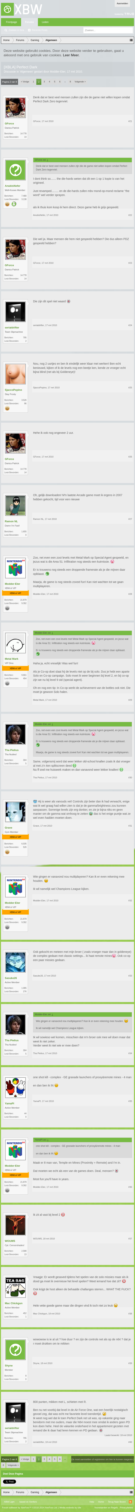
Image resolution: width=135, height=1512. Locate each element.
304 (24, 760)
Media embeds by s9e (70, 1507)
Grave (8, 827)
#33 (130, 975)
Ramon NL (11, 521)
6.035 (23, 844)
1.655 (23, 531)
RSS (130, 1501)
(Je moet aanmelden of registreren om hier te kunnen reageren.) (102, 1459)
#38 (130, 1313)
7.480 (23, 196)
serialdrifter (12, 327)
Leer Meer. (71, 55)
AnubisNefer (12, 185)
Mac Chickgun (13, 1303)
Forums (29, 22)
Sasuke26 (11, 978)
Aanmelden (122, 3)
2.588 (23, 1251)
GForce (9, 123)
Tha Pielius (12, 750)
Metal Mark (11, 658)
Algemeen (26, 71)
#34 (130, 1053)
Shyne (9, 1365)
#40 (130, 1442)
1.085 (23, 988)
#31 (130, 826)
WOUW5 (10, 1240)
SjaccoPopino (13, 389)
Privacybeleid (126, 1507)
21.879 (23, 600)
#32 (130, 900)
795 (24, 337)
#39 (130, 1363)
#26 (130, 456)
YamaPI (9, 1103)
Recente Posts (40, 30)
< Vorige (25, 81)
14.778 (23, 133)
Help (91, 1502)
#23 (130, 263)
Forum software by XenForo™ (30, 1507)
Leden (45, 22)
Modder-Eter (57, 71)
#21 (130, 121)
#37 (130, 1238)
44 (25, 1113)
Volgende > (80, 81)
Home (101, 1502)
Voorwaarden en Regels (106, 1507)
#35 (130, 1101)
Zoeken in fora (16, 30)
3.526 (23, 400)
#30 (130, 777)
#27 (130, 519)
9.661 (23, 675)
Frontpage (11, 22)
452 (24, 1313)
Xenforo (33, 1502)
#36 (130, 1187)
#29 (130, 700)
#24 (130, 325)
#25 (130, 387)
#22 (130, 215)
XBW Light (9, 1502)
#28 (130, 594)
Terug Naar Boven (117, 1502)
